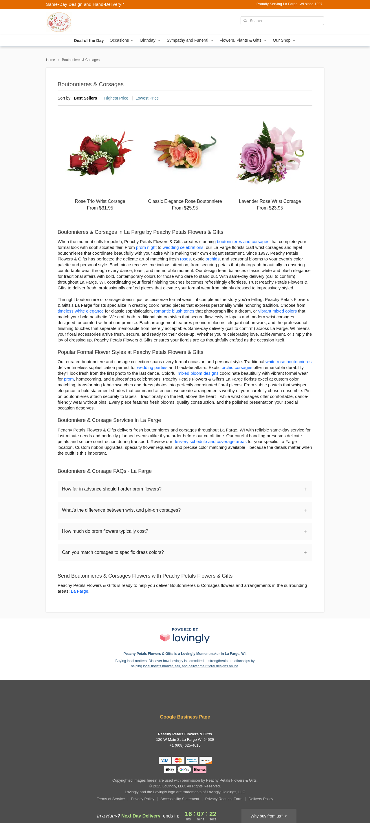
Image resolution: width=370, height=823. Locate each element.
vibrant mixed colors (277, 310)
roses (185, 258)
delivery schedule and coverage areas (210, 441)
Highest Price (116, 98)
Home (50, 60)
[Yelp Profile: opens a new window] (185, 701)
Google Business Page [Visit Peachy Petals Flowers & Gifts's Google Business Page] (185, 716)
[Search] (282, 20)
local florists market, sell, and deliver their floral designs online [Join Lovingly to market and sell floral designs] (190, 666)
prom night (146, 247)
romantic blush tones (174, 310)
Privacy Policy (142, 799)
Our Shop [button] (284, 40)
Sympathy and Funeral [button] (190, 40)
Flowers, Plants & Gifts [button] (243, 40)
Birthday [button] (150, 40)
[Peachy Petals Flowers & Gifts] (87, 22)
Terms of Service (111, 799)
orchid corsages (237, 367)
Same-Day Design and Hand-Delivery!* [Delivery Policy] (85, 4)
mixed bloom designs (198, 373)
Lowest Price (147, 98)
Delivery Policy (260, 799)
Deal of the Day (89, 40)
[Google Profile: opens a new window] (202, 701)
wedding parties (152, 367)
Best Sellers (85, 98)
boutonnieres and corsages (243, 241)
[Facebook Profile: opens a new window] (168, 701)
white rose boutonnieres (288, 361)
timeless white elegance (81, 310)
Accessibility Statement (179, 799)
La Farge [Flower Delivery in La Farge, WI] (79, 591)
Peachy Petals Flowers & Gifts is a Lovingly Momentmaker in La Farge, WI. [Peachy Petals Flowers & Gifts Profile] (185, 654)
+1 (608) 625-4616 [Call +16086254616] (184, 745)
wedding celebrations (183, 247)
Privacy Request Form (224, 799)
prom (69, 378)
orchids (212, 258)
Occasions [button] (122, 40)
